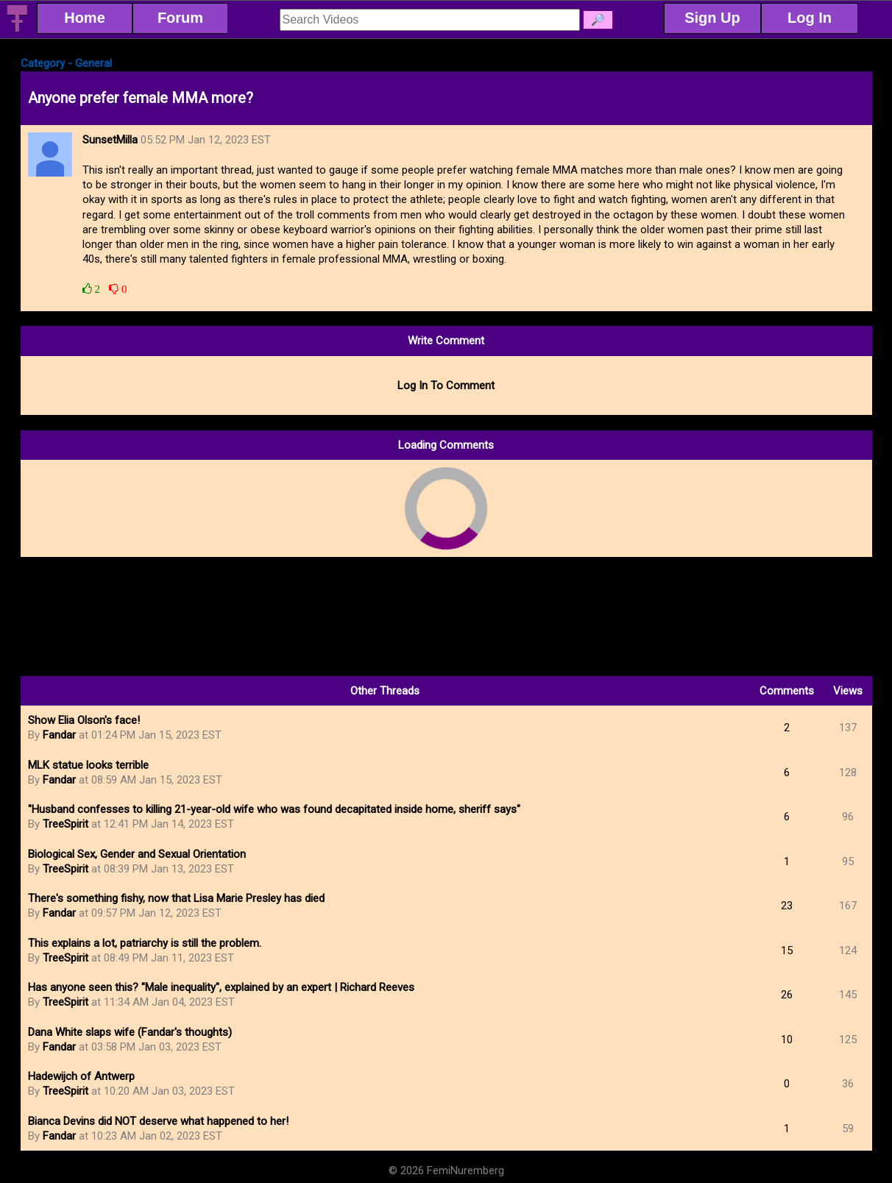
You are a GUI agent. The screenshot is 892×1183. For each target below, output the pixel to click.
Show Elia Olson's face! (84, 720)
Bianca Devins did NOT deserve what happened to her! (158, 1121)
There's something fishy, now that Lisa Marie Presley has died (176, 898)
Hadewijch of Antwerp (81, 1076)
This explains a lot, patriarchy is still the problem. (144, 943)
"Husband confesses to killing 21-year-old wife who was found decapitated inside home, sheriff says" (274, 809)
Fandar (59, 735)
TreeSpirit (65, 824)
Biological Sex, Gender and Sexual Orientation (137, 854)
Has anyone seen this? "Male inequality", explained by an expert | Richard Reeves (221, 987)
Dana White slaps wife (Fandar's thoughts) (130, 1032)
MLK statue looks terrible (88, 765)
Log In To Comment (446, 385)
